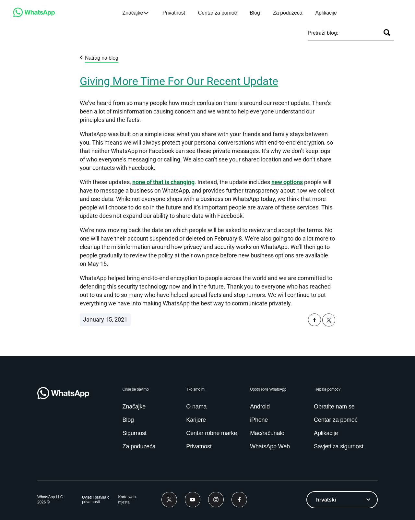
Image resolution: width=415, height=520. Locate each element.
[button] (314, 324)
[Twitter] (169, 499)
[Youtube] (192, 499)
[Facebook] (239, 499)
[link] (34, 15)
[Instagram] (216, 499)
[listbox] (342, 499)
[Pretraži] (387, 32)
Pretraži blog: (323, 33)
